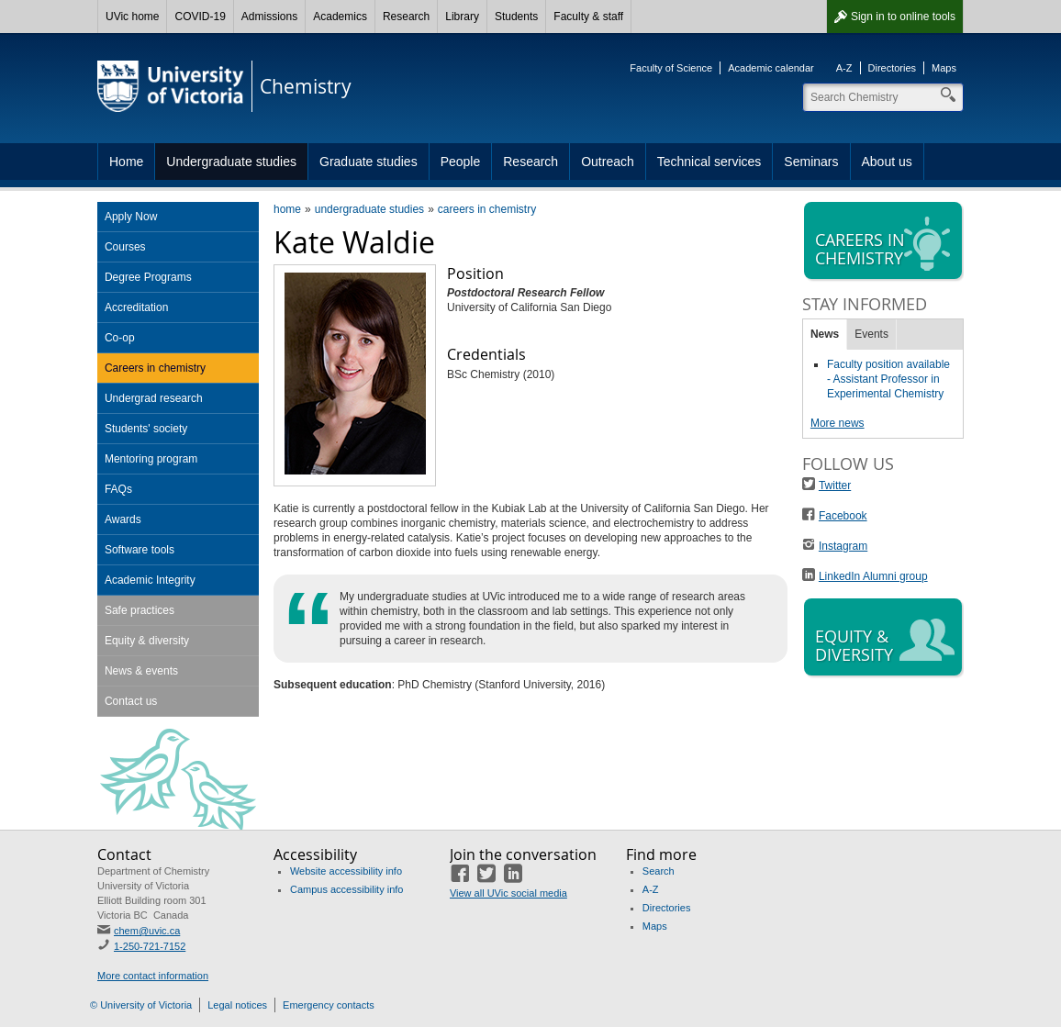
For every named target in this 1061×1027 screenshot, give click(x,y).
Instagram (843, 546)
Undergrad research (154, 398)
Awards (123, 519)
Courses (125, 246)
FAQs (118, 489)
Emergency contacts (328, 1004)
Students (516, 16)
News (824, 334)
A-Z (844, 67)
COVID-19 (199, 16)
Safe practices (139, 610)
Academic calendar (771, 67)
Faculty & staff (588, 16)
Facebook (843, 515)
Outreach (607, 161)
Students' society (146, 428)
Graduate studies (368, 161)
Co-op (120, 337)
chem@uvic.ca (147, 930)
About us (887, 161)
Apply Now (131, 216)
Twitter (835, 485)
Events (871, 334)
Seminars (811, 161)
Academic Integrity (150, 580)
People (461, 161)
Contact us (131, 701)
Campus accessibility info (347, 889)
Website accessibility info (346, 870)
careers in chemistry (487, 209)
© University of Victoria (141, 1004)
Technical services (709, 161)
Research (406, 16)
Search (658, 870)
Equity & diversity (147, 640)
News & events (141, 670)
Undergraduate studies (231, 161)
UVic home (132, 16)
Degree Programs (148, 277)
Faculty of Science (671, 67)
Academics (340, 16)
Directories (892, 67)
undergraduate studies (369, 209)
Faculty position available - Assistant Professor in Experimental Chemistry (888, 379)
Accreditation (136, 307)
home (287, 209)
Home (126, 161)
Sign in (903, 16)
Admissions (269, 16)
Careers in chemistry (155, 368)
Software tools (139, 549)
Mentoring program (151, 458)
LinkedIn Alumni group (873, 576)
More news (837, 423)
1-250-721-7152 (149, 946)
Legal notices (237, 1004)
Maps (944, 67)
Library (462, 16)
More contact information (152, 975)
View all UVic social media (508, 893)
